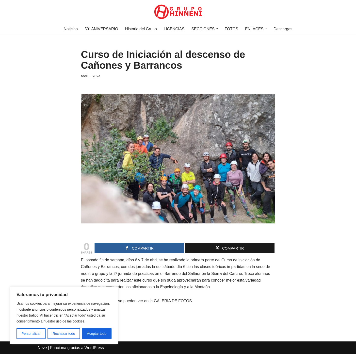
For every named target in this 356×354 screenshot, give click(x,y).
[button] (217, 29)
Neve (42, 348)
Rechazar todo (64, 334)
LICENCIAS (174, 29)
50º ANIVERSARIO (101, 29)
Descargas (283, 29)
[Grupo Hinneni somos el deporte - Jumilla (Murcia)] (178, 11)
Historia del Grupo (141, 29)
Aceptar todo (96, 334)
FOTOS (231, 29)
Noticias (71, 29)
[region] (64, 315)
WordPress (94, 348)
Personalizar (31, 334)
